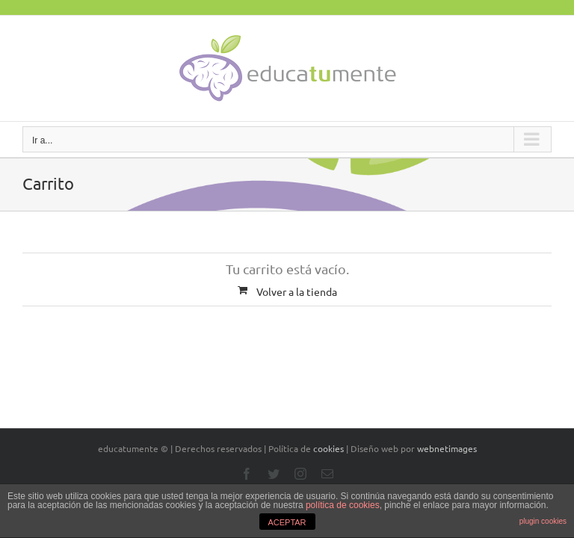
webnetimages (447, 448)
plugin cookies (543, 521)
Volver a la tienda (296, 291)
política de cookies (343, 505)
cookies (328, 448)
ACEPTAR (287, 522)
